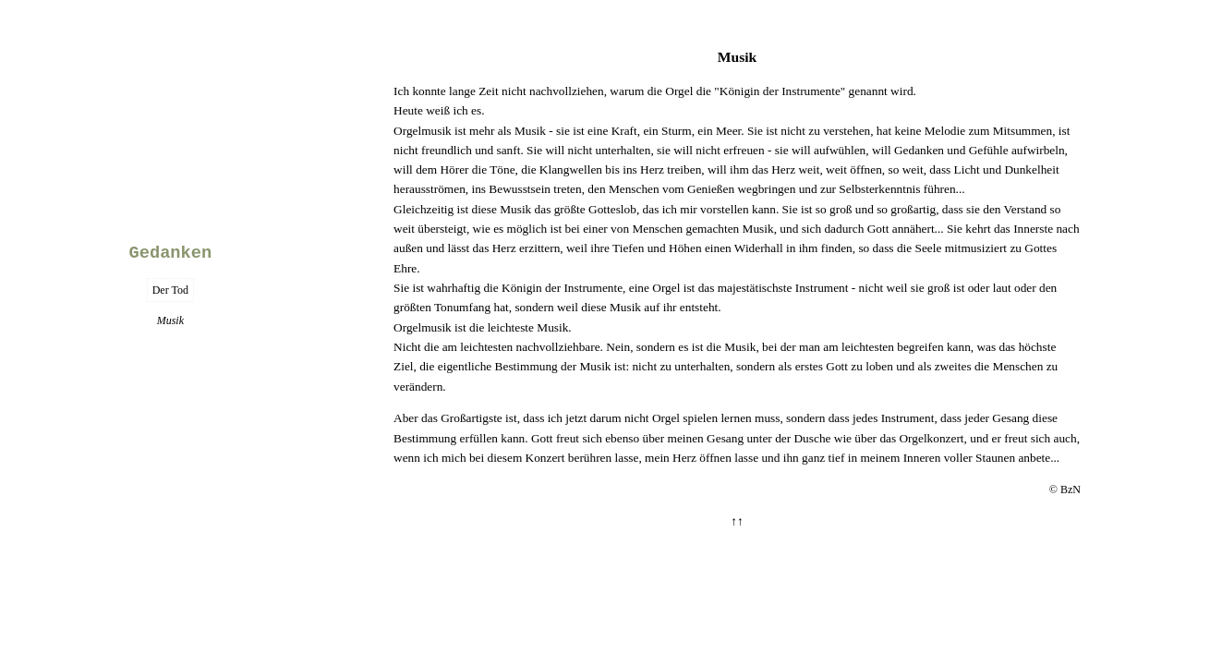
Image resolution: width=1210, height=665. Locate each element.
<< (170, 107)
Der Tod (170, 290)
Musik (737, 57)
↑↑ (737, 521)
